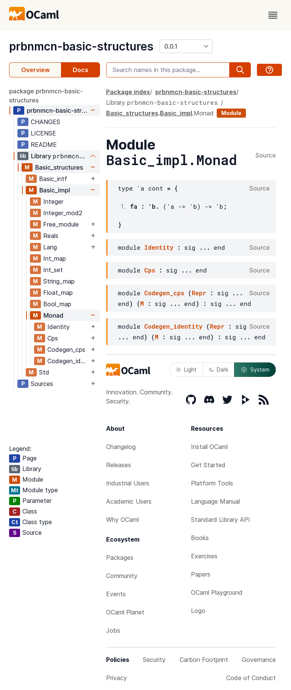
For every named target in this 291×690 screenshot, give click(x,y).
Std (44, 372)
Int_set (53, 270)
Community (122, 576)
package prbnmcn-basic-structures (46, 95)
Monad (53, 315)
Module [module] (231, 113)
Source (265, 155)
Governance (259, 659)
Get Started (208, 465)
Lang (50, 247)
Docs (80, 70)
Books (200, 538)
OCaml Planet (125, 612)
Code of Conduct (251, 678)
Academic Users (129, 501)
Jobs (113, 630)
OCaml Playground (216, 592)
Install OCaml (209, 447)
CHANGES (45, 122)
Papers (200, 574)
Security (154, 659)
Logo (198, 610)
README (44, 144)
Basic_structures (59, 167)
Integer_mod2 (62, 213)
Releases (118, 465)
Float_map (58, 292)
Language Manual (215, 501)
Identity (58, 327)
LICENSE (43, 133)
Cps (52, 338)
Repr (199, 293)
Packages (119, 557)
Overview (35, 70)
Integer (53, 201)
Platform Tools (212, 483)
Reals (50, 235)
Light (186, 369)
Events (116, 594)
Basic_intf (53, 179)
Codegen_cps (66, 349)
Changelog (121, 447)
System (255, 369)
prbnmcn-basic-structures (81, 46)
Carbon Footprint (204, 659)
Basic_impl (54, 190)
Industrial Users (127, 483)
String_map (59, 281)
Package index (128, 92)
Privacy (116, 678)
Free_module (61, 224)
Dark (218, 369)
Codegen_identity (68, 361)
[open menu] (273, 15)
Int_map (54, 258)
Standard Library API (220, 519)
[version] (186, 46)
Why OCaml (122, 519)
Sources (42, 384)
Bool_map (57, 304)
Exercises (204, 556)
